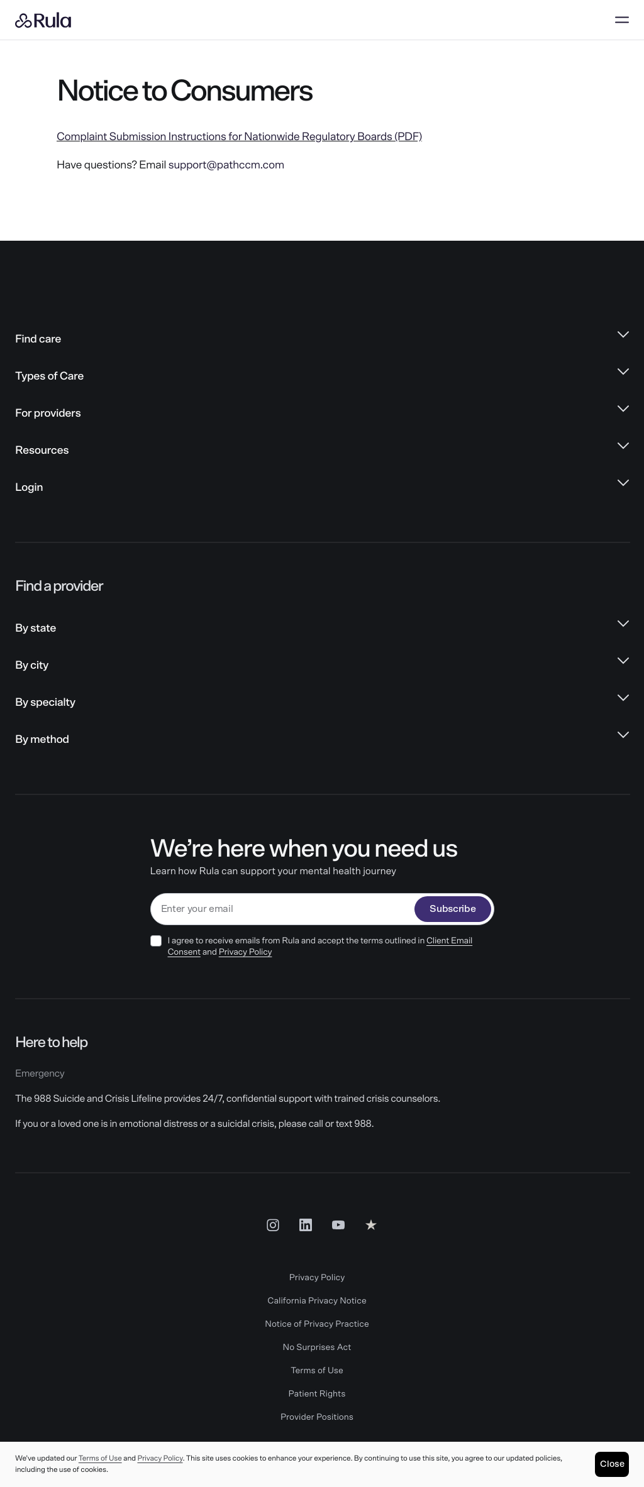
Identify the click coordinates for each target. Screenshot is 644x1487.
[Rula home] (43, 20)
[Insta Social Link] (273, 1224)
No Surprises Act (317, 1347)
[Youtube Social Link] (338, 1224)
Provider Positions (316, 1417)
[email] (283, 909)
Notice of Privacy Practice (317, 1324)
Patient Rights (317, 1394)
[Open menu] (622, 20)
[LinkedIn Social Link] (305, 1224)
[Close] (612, 1464)
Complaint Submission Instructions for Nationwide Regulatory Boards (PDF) (239, 137)
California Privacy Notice (316, 1301)
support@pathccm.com (226, 165)
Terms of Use (317, 1370)
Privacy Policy (245, 952)
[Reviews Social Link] (371, 1224)
